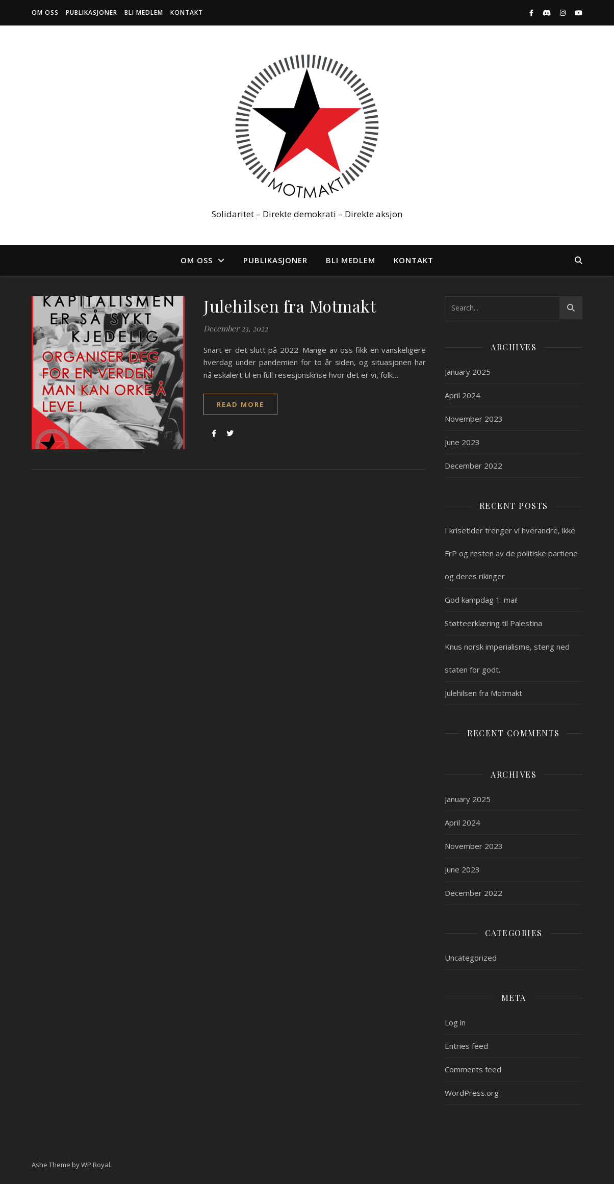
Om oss (45, 12)
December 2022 (473, 465)
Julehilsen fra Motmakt (289, 306)
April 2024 (462, 395)
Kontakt (186, 12)
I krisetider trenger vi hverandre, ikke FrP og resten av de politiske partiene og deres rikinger (511, 553)
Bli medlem (143, 12)
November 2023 (474, 419)
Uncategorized (471, 958)
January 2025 (468, 372)
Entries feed (466, 1046)
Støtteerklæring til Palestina (493, 623)
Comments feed (473, 1069)
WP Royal (95, 1164)
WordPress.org (472, 1093)
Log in (455, 1022)
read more (240, 404)
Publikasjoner (91, 12)
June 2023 (462, 442)
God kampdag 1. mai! (481, 600)
